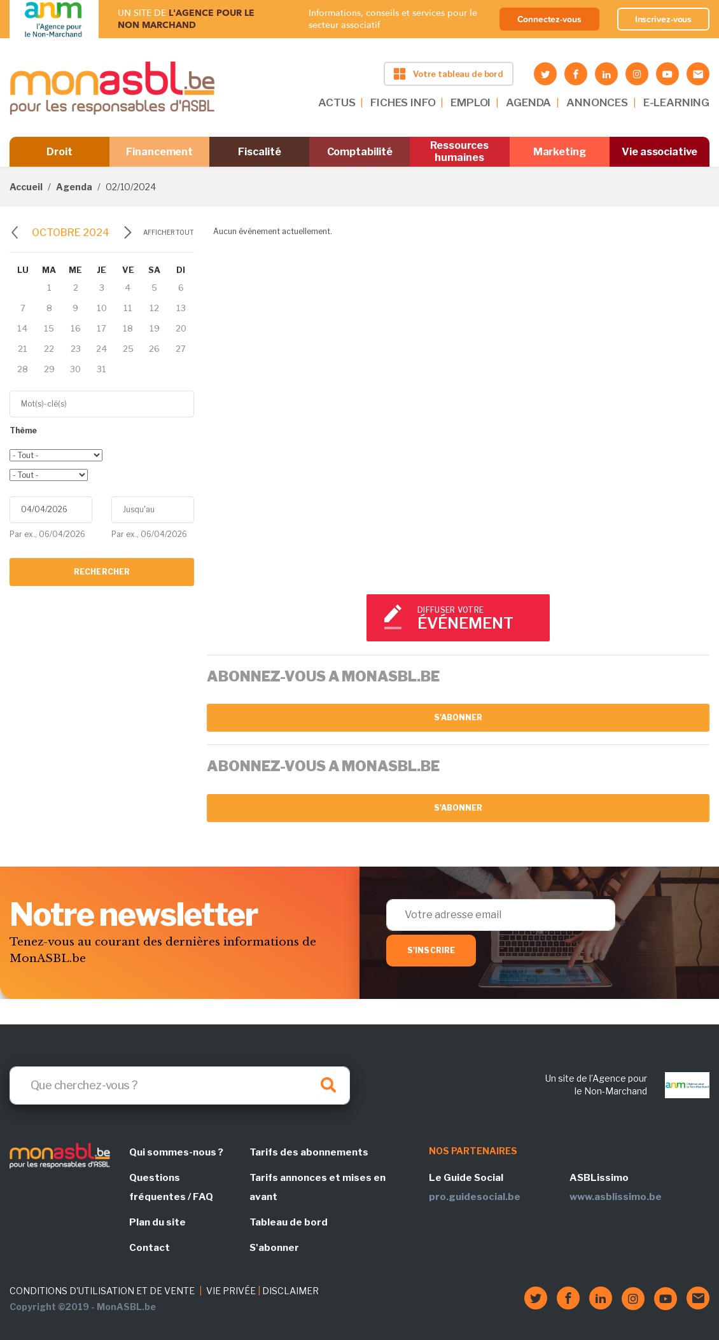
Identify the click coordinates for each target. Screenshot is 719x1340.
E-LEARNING (676, 102)
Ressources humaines (459, 151)
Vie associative (659, 152)
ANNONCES (597, 102)
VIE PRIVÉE (231, 1290)
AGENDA (528, 102)
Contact (149, 1247)
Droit (59, 152)
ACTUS (336, 102)
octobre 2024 (70, 233)
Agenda (74, 186)
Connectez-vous (549, 19)
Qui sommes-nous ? (176, 1152)
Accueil (26, 186)
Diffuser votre (477, 618)
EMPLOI (470, 102)
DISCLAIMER (290, 1290)
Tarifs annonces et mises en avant (317, 1187)
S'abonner (458, 717)
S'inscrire (431, 950)
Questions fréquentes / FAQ (171, 1187)
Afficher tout (168, 232)
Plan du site (157, 1222)
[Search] (180, 1085)
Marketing (559, 152)
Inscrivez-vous (663, 19)
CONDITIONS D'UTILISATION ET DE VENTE (102, 1290)
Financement (159, 152)
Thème (23, 430)
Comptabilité (360, 152)
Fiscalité (259, 152)
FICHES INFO (402, 102)
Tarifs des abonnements (308, 1152)
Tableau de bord (288, 1222)
